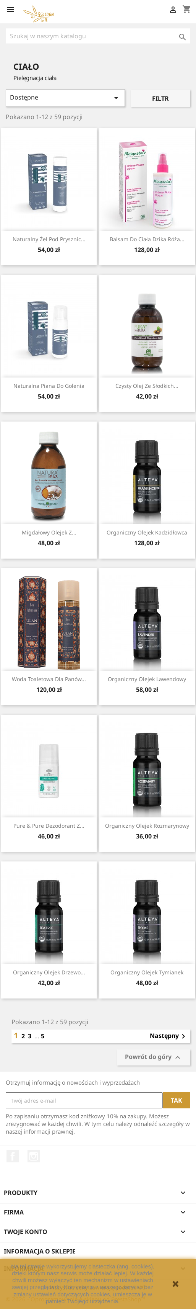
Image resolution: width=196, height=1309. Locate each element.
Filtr (160, 98)
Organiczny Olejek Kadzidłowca (147, 532)
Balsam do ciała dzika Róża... (147, 239)
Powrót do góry (153, 1057)
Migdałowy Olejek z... (49, 532)
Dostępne (65, 98)
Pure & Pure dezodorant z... (48, 825)
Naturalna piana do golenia (48, 385)
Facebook (12, 1156)
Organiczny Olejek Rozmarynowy (147, 825)
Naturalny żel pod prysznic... (49, 239)
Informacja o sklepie (40, 1251)
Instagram (34, 1156)
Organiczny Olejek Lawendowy (147, 679)
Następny (169, 1036)
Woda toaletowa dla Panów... (49, 679)
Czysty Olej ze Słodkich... (146, 385)
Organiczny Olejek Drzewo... (49, 972)
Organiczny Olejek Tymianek (146, 972)
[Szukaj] (98, 36)
